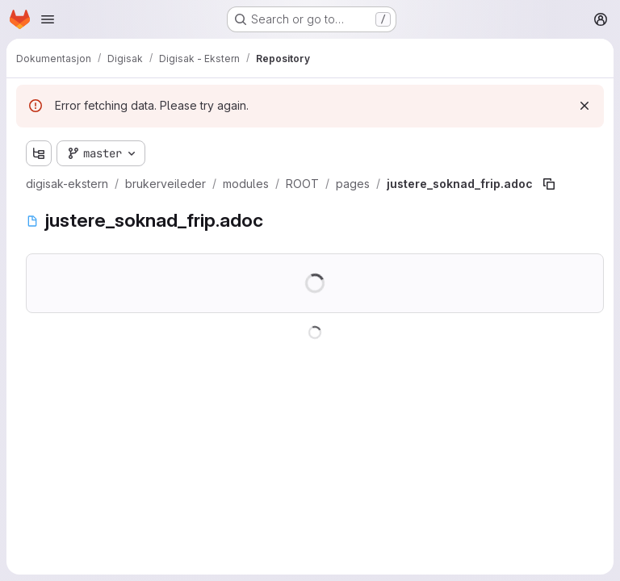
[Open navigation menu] (48, 19)
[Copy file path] (549, 184)
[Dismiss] (584, 105)
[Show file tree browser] (39, 153)
